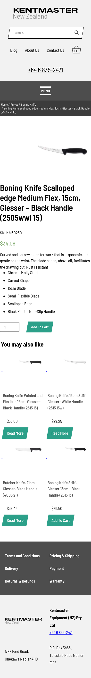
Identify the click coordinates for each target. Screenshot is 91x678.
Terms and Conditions (22, 555)
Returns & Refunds (20, 580)
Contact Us (55, 50)
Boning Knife (28, 104)
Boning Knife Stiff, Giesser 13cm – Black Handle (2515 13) (64, 488)
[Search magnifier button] (76, 32)
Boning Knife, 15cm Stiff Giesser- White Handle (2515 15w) (67, 401)
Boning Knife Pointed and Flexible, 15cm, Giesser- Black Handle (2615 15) (22, 401)
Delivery (11, 568)
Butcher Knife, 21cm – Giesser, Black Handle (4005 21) (20, 488)
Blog (13, 50)
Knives (14, 104)
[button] (61, 520)
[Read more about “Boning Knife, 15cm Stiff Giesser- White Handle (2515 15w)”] (60, 433)
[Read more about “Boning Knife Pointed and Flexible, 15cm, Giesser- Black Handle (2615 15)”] (15, 433)
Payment (57, 568)
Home (4, 104)
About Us (32, 50)
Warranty (57, 580)
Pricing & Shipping (64, 555)
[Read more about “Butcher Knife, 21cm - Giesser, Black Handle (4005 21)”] (15, 520)
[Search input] (43, 32)
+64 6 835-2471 (45, 69)
